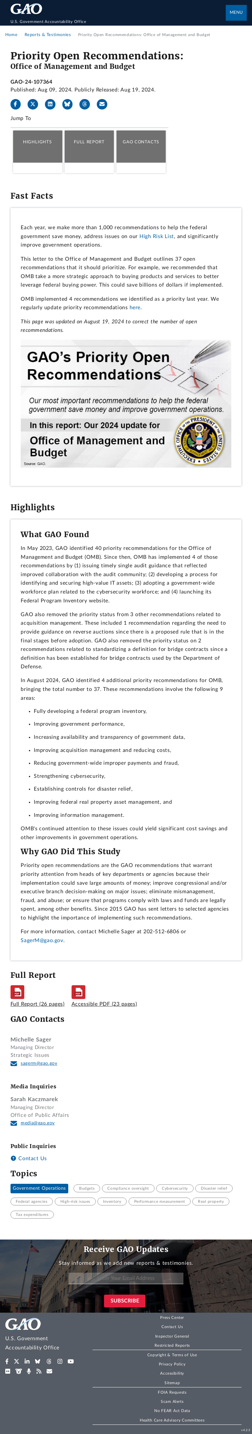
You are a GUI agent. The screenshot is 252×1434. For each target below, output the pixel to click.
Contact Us (28, 1158)
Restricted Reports (172, 1345)
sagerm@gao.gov (39, 1063)
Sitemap (172, 1383)
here (135, 307)
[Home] (118, 21)
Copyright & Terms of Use (172, 1355)
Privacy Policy (172, 1364)
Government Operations (39, 1188)
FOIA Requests (172, 1392)
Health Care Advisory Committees (172, 1420)
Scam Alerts (172, 1402)
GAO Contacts (141, 142)
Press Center (172, 1318)
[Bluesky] (70, 104)
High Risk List (156, 236)
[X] (35, 104)
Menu (236, 12)
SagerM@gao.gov (42, 940)
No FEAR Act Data (172, 1411)
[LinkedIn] (53, 104)
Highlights (37, 142)
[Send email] (105, 104)
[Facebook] (18, 104)
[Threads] (87, 104)
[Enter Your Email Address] (126, 1278)
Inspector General (172, 1336)
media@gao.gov (38, 1123)
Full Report (89, 142)
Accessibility (172, 1373)
